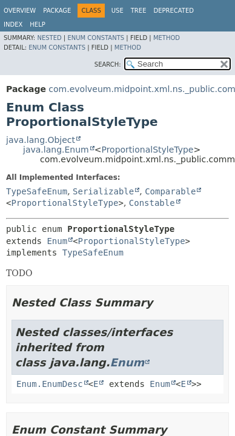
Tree (139, 10)
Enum (57, 241)
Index (13, 24)
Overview (20, 10)
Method (166, 38)
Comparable (170, 191)
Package (57, 10)
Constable (152, 203)
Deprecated (173, 10)
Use (117, 10)
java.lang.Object (40, 140)
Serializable (103, 191)
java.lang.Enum (56, 149)
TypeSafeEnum (36, 191)
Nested (49, 38)
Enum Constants (95, 38)
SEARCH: (107, 64)
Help (37, 24)
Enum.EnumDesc (49, 384)
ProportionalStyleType (147, 149)
